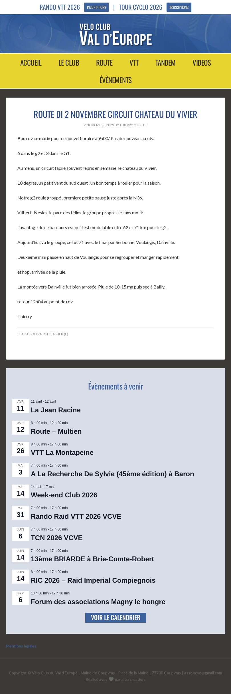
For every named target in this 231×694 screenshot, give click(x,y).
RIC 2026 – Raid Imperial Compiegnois (93, 580)
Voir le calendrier (115, 617)
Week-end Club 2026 (64, 495)
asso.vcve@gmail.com (203, 672)
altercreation (133, 679)
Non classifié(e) (54, 334)
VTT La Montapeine (62, 452)
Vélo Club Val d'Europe (115, 34)
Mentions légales (21, 645)
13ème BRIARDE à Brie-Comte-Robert (92, 559)
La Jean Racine (56, 410)
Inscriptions (96, 7)
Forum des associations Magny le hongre (98, 602)
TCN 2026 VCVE (56, 538)
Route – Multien (56, 431)
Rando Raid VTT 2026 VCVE (76, 516)
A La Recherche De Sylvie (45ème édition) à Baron (112, 474)
